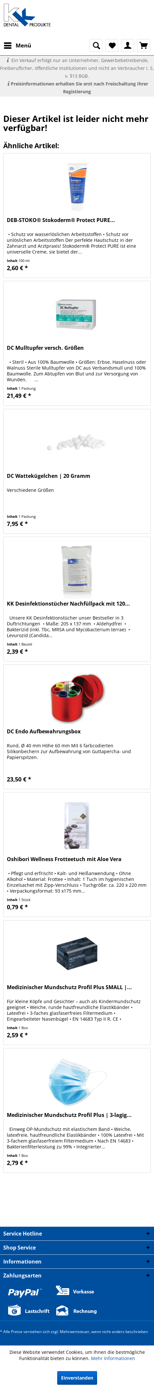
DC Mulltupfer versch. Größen (45, 348)
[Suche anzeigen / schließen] (95, 45)
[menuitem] (17, 45)
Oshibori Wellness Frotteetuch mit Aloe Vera (64, 859)
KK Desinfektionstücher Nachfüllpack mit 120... (68, 603)
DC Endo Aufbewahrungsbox (44, 731)
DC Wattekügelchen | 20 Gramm (48, 476)
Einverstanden (77, 1378)
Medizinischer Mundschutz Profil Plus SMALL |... (69, 987)
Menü (17, 44)
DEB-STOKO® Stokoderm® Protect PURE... (61, 220)
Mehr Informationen (113, 1358)
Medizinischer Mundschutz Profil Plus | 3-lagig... (69, 1115)
